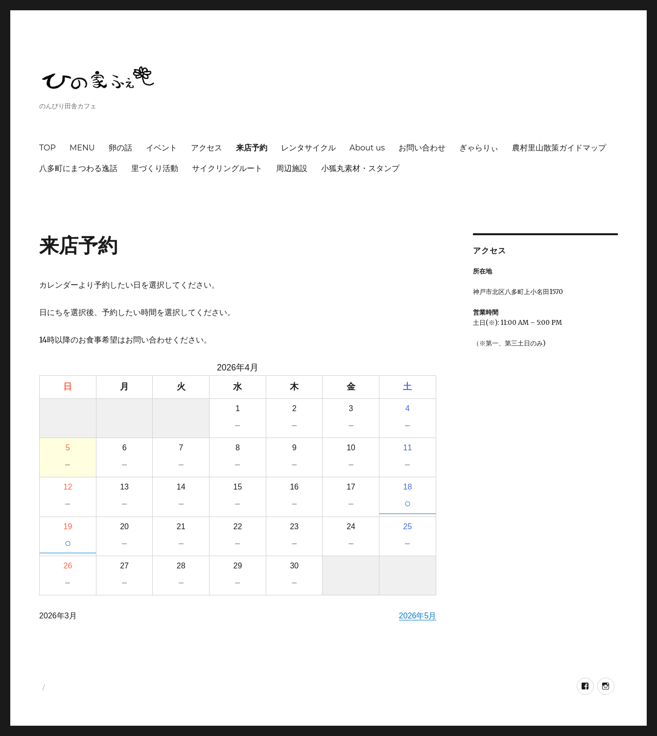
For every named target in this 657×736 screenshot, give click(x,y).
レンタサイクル (308, 147)
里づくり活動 (154, 168)
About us (367, 147)
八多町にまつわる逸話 (78, 168)
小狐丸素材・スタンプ (360, 168)
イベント (161, 147)
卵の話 (120, 147)
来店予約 (251, 147)
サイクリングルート (227, 168)
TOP (47, 147)
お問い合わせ (422, 147)
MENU (82, 147)
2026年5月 (418, 616)
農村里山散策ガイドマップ (559, 147)
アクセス (206, 147)
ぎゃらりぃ (478, 147)
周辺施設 (291, 168)
